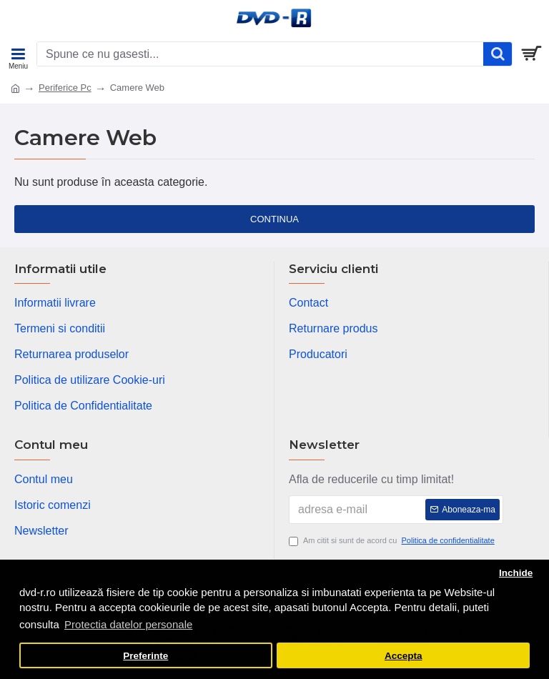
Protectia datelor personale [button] (128, 624)
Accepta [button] (403, 655)
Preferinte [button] (145, 655)
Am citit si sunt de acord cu (393, 541)
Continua (274, 219)
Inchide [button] (516, 573)
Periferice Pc (65, 87)
